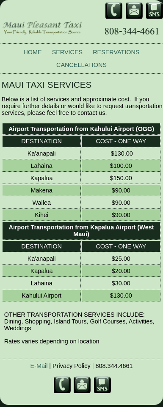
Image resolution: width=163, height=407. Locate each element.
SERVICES (67, 52)
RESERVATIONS (116, 52)
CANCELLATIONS (81, 64)
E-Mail (39, 365)
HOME (32, 52)
